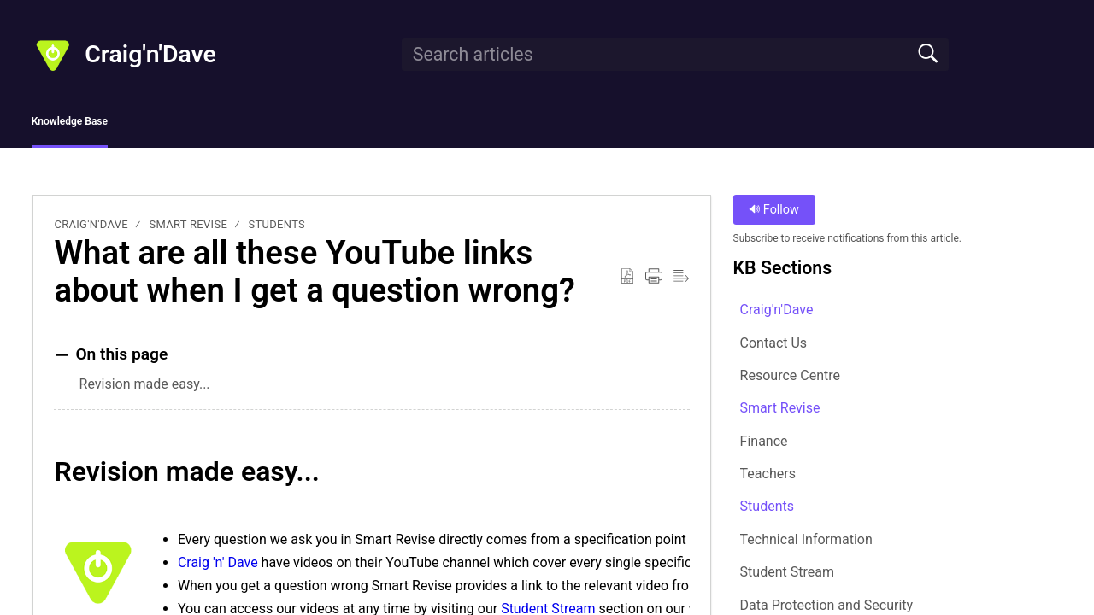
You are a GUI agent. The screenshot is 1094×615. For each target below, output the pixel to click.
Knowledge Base (113, 124)
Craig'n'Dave (91, 230)
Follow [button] (774, 215)
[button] (627, 282)
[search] (675, 54)
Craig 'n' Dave (218, 567)
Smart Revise (189, 230)
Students (277, 230)
